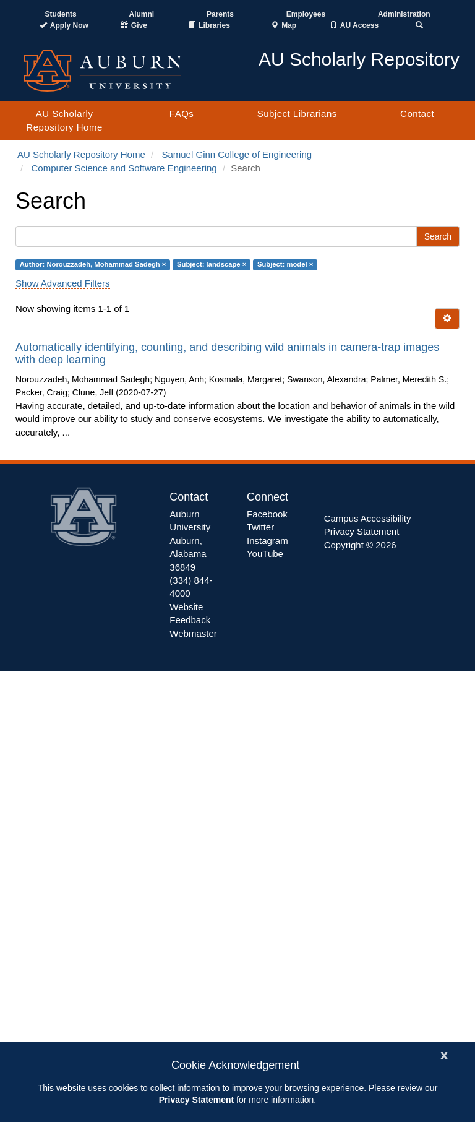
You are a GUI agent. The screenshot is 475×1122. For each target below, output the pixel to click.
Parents (220, 14)
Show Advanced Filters (62, 283)
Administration (404, 14)
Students (60, 14)
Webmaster (192, 633)
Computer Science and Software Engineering (124, 168)
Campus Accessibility (367, 518)
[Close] (444, 1054)
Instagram (267, 540)
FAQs (181, 113)
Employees (305, 14)
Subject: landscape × (211, 265)
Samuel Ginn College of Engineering (236, 154)
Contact (417, 113)
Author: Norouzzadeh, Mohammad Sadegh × (93, 265)
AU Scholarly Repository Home (64, 120)
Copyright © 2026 (360, 545)
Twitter (260, 527)
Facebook (267, 514)
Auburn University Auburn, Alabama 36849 (189, 540)
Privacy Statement (196, 1100)
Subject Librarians (297, 113)
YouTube (265, 553)
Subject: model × (285, 265)
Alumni (142, 14)
